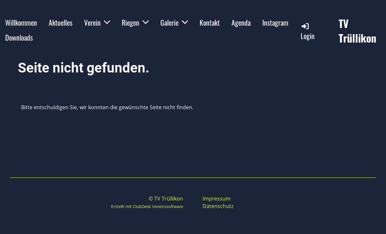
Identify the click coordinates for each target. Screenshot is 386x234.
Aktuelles (60, 22)
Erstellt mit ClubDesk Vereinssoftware (147, 206)
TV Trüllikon (357, 31)
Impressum (216, 198)
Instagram (275, 22)
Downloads (19, 37)
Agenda (241, 22)
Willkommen (21, 22)
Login (308, 31)
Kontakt (210, 22)
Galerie (174, 22)
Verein (97, 22)
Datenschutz (218, 206)
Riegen (135, 22)
